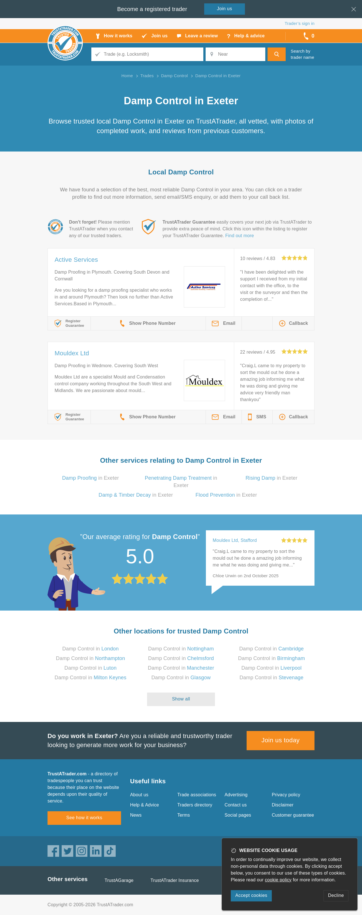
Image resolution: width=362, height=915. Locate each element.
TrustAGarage (119, 880)
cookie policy (278, 879)
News (136, 815)
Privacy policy (286, 794)
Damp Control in (90, 649)
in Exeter (90, 478)
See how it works (84, 817)
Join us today (281, 740)
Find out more (239, 235)
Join (224, 8)
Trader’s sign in (299, 23)
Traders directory (194, 804)
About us (139, 794)
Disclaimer (283, 804)
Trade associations (196, 794)
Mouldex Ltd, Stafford (235, 540)
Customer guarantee (293, 815)
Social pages (238, 815)
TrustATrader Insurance (174, 880)
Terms (183, 815)
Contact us (236, 804)
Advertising (236, 794)
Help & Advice (144, 804)
